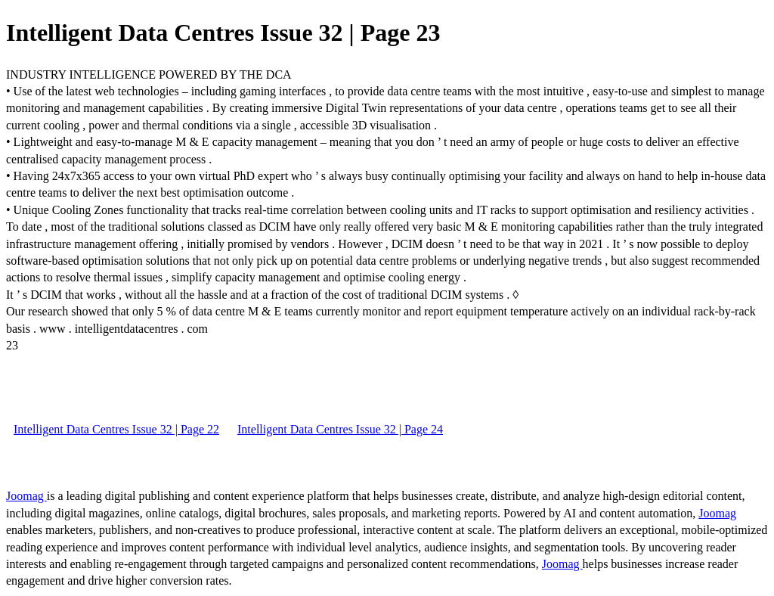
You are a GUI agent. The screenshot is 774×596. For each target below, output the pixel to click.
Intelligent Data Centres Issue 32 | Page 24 (340, 429)
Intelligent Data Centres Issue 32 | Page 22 (116, 429)
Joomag (26, 495)
